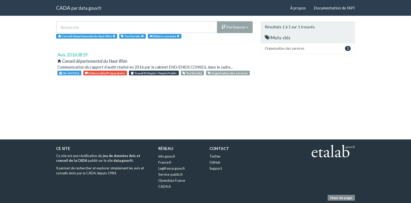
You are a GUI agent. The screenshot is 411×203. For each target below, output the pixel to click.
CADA (63, 8)
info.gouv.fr (166, 156)
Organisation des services (228, 73)
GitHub (214, 162)
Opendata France (171, 180)
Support (215, 168)
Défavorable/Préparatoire (105, 73)
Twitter (215, 156)
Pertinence (234, 27)
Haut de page (341, 198)
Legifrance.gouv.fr (171, 168)
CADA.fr (164, 186)
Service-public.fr (170, 174)
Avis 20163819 (72, 55)
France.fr (165, 162)
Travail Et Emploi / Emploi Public (154, 73)
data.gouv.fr (90, 8)
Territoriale (192, 73)
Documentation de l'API (334, 8)
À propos (298, 8)
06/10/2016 (69, 73)
